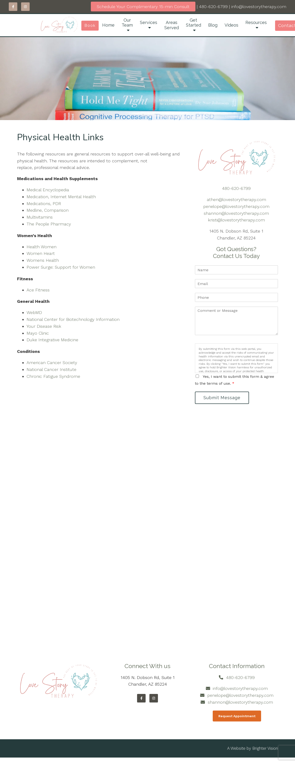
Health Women (41, 246)
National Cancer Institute (51, 369)
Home (108, 25)
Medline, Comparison (48, 210)
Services (148, 22)
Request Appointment (236, 716)
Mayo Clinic (38, 333)
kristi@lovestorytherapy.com (236, 219)
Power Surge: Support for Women (61, 267)
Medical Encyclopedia (48, 189)
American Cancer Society (52, 362)
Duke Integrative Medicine (52, 339)
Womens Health (43, 260)
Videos (231, 25)
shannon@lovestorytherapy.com (236, 213)
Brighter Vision (265, 748)
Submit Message (222, 397)
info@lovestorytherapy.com (258, 6)
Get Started (193, 23)
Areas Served (171, 25)
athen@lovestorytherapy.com (236, 199)
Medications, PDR (44, 203)
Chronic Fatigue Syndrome (53, 376)
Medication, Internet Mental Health (61, 196)
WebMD (34, 312)
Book (90, 25)
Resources (256, 22)
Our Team (127, 23)
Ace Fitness (38, 289)
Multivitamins (40, 217)
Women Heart (41, 253)
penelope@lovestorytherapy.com (236, 206)
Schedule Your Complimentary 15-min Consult (143, 6)
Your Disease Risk (44, 326)
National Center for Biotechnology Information (73, 319)
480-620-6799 (213, 6)
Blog (212, 25)
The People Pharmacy (49, 223)
